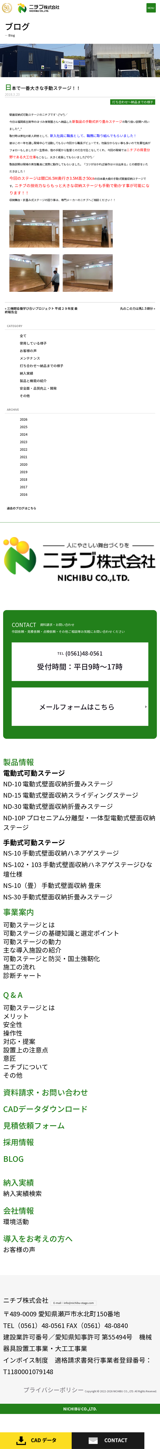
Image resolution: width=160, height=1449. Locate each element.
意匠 (9, 1068)
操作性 (12, 1042)
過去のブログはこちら (21, 508)
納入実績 (26, 373)
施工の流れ (19, 977)
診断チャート (22, 985)
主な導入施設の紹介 (32, 960)
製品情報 (18, 772)
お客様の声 (28, 350)
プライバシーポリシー (53, 1400)
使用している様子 (33, 343)
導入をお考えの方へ (38, 1248)
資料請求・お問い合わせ (45, 1102)
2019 (23, 471)
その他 (25, 395)
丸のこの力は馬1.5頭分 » (137, 308)
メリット (16, 1026)
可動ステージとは (29, 934)
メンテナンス (30, 358)
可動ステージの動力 (32, 951)
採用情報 (18, 1152)
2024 (23, 434)
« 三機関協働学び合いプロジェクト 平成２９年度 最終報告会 (41, 310)
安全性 (12, 1034)
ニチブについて (25, 1076)
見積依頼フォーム (34, 1135)
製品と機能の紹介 (33, 380)
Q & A (12, 1004)
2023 (23, 441)
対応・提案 (19, 1051)
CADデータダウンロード (45, 1118)
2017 (23, 486)
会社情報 (18, 1220)
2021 (23, 456)
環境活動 (16, 1231)
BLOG (13, 1168)
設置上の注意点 (26, 1059)
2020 (23, 464)
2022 (23, 449)
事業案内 (18, 921)
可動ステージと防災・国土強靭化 (51, 968)
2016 (23, 494)
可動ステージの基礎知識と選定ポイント (61, 943)
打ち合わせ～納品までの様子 (41, 365)
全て (23, 335)
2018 (23, 479)
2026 (23, 419)
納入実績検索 (22, 1203)
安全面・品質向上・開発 (38, 388)
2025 (23, 426)
